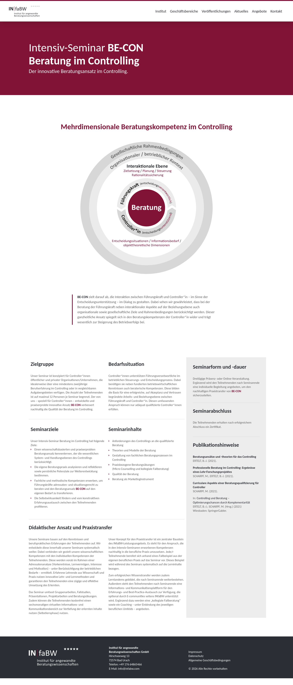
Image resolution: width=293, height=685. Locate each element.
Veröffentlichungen (216, 11)
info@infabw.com (128, 668)
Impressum (195, 652)
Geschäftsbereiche (184, 11)
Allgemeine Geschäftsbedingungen (209, 660)
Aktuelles (241, 11)
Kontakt (276, 11)
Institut (160, 11)
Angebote (259, 11)
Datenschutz (196, 656)
